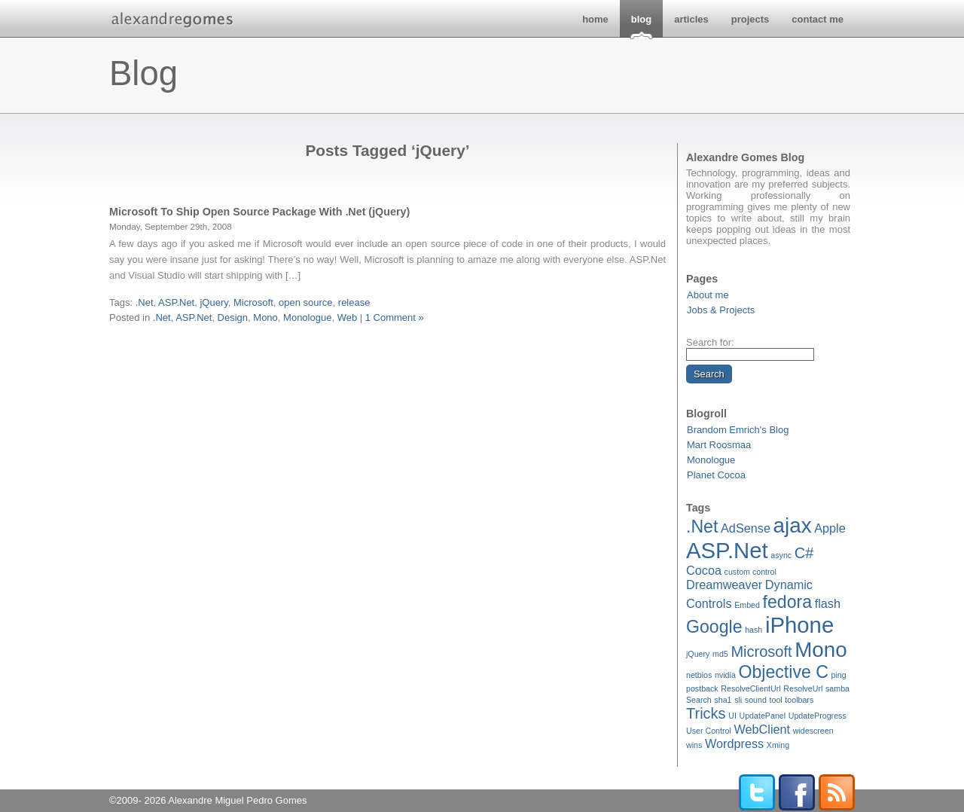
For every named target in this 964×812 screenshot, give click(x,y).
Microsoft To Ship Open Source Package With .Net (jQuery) (259, 212)
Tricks (706, 713)
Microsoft (761, 651)
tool (776, 699)
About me (708, 295)
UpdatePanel (762, 715)
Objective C (783, 672)
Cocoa (703, 570)
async (781, 555)
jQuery (697, 653)
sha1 (722, 699)
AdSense (745, 528)
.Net (702, 526)
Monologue (711, 460)
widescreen (813, 730)
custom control (750, 571)
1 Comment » (394, 317)
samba (837, 688)
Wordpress (734, 743)
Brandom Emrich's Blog (738, 429)
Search (699, 699)
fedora (788, 602)
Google (714, 626)
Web (347, 317)
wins (694, 744)
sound (756, 699)
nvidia (725, 674)
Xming (778, 744)
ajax (792, 525)
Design (233, 317)
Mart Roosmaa (719, 444)
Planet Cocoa (716, 475)
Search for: (710, 342)
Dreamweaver (724, 584)
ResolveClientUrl (750, 688)
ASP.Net (727, 550)
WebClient (762, 729)
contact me (818, 19)
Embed (747, 604)
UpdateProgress (818, 715)
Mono (821, 649)
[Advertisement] (388, 343)
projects (750, 19)
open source (306, 302)
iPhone (799, 624)
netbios (699, 674)
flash (827, 603)
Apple (830, 528)
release (354, 302)
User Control (708, 730)
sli (738, 699)
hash (753, 629)
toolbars (799, 699)
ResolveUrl (802, 688)
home (595, 19)
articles (691, 19)
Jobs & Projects (721, 310)
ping (839, 674)
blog (641, 19)
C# (804, 553)
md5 (720, 653)
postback (702, 688)
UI (732, 715)
